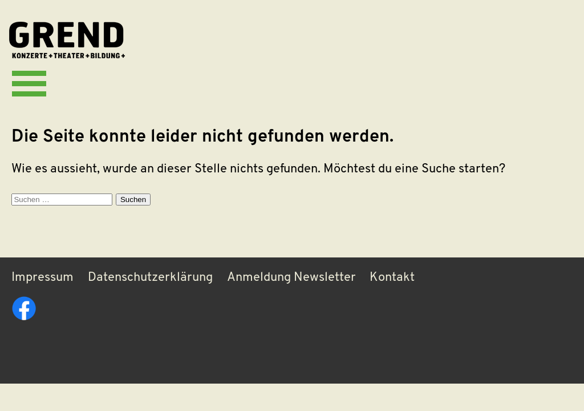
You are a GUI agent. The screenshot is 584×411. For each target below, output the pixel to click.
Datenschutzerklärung (150, 277)
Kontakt (392, 277)
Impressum (42, 277)
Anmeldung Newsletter (291, 277)
